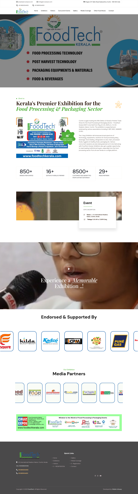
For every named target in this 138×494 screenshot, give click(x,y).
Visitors (52, 11)
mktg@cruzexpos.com (44, 2)
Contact (111, 11)
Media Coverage (86, 11)
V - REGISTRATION (59, 466)
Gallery (75, 11)
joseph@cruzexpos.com (24, 2)
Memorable (84, 280)
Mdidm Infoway (117, 489)
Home (36, 11)
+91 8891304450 (38, 5)
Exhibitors (44, 11)
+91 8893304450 (22, 5)
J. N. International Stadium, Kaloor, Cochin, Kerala (32, 462)
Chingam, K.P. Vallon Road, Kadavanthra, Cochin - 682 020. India (102, 2)
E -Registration (75, 463)
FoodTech (31, 489)
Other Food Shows (100, 11)
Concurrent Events (64, 11)
